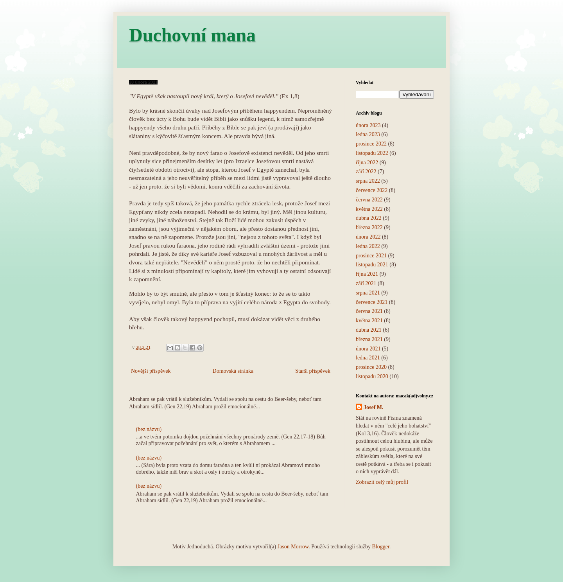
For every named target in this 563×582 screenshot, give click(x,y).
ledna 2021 (368, 358)
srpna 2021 (368, 293)
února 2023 (368, 125)
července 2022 (371, 190)
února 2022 (368, 237)
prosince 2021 (371, 256)
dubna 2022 (369, 218)
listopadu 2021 (372, 265)
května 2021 (369, 320)
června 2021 (369, 311)
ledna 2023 (368, 134)
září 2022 (366, 171)
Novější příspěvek (150, 371)
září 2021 (366, 283)
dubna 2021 (369, 330)
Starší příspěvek (312, 371)
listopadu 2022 (372, 153)
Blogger (380, 547)
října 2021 (367, 274)
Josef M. (374, 407)
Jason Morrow (293, 547)
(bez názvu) (149, 429)
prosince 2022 (371, 144)
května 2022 (369, 209)
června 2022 (369, 200)
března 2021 (369, 339)
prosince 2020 (371, 367)
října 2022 (367, 162)
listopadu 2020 (372, 376)
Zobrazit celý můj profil (382, 482)
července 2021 (371, 302)
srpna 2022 (368, 181)
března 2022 (369, 227)
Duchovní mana (192, 35)
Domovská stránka (233, 371)
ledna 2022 (368, 246)
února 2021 (368, 349)
